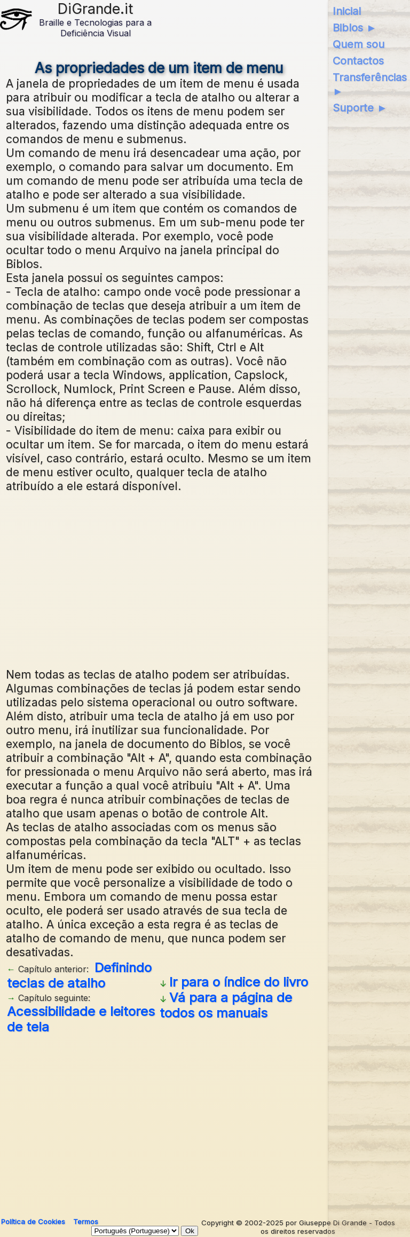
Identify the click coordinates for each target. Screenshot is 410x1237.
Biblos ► (355, 27)
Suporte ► (360, 107)
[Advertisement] (205, 578)
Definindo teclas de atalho (79, 975)
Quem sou (358, 44)
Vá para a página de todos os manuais (226, 1005)
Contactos (358, 60)
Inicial (347, 11)
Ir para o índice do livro (238, 982)
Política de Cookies (33, 1221)
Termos (85, 1221)
